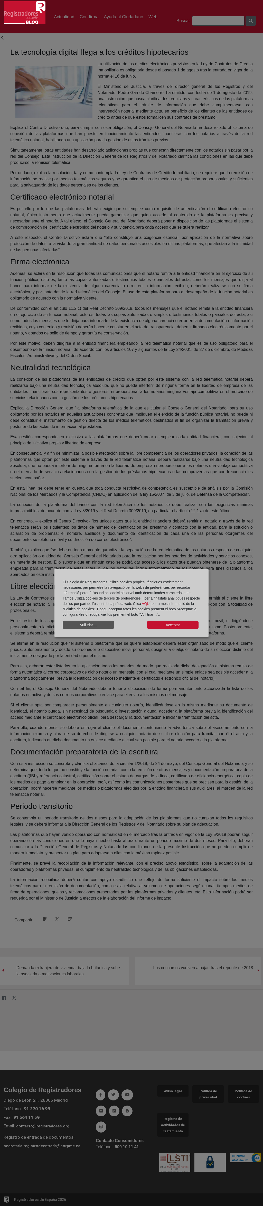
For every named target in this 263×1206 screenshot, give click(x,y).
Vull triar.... (88, 625)
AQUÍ (147, 604)
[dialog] (131, 603)
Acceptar (173, 625)
